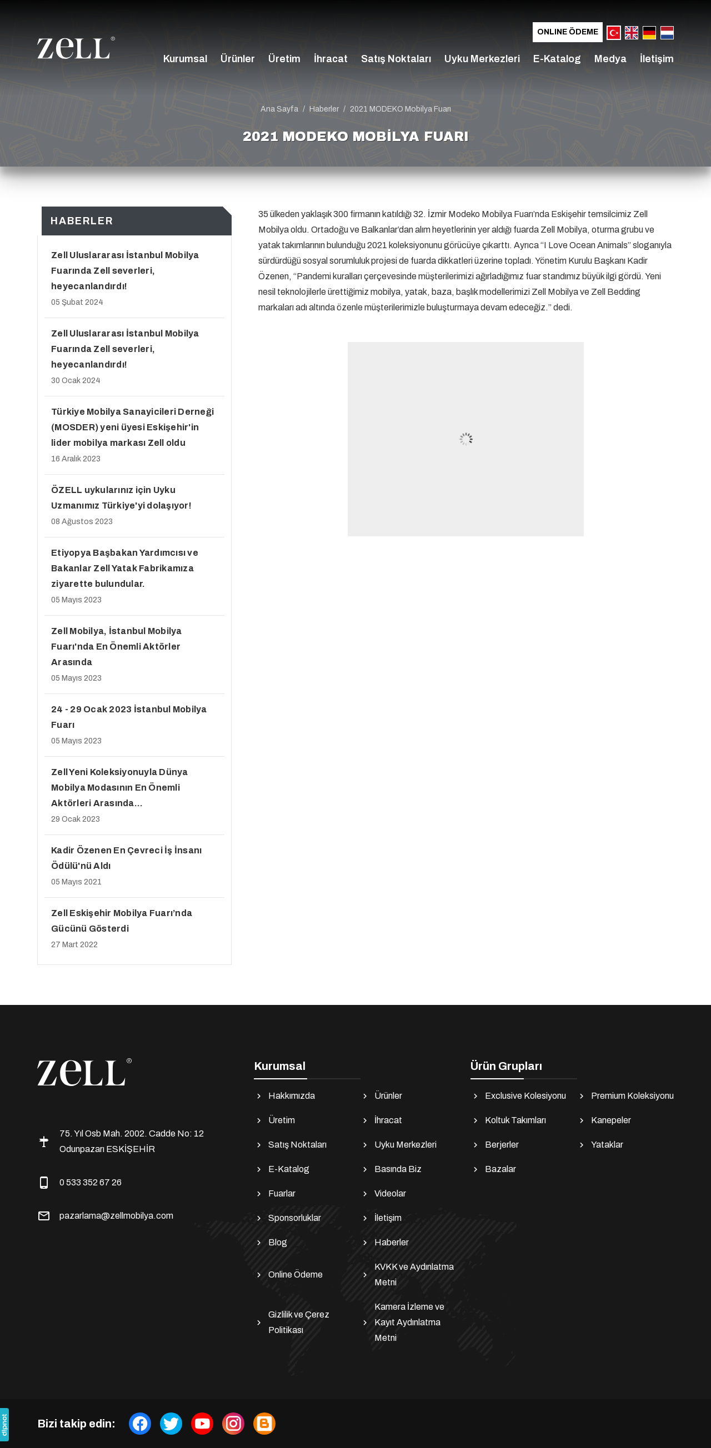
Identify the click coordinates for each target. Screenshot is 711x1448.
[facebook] (140, 1423)
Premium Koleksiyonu (625, 1096)
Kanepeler (604, 1120)
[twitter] (171, 1423)
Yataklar (600, 1145)
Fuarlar (275, 1194)
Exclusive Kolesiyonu (518, 1096)
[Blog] (264, 1423)
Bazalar (493, 1169)
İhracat (331, 58)
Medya (610, 58)
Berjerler (494, 1145)
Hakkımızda (284, 1096)
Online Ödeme (567, 32)
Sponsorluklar (287, 1218)
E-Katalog (557, 58)
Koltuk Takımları (508, 1120)
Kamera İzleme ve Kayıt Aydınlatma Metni (402, 1322)
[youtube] (202, 1423)
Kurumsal (185, 58)
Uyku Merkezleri (482, 58)
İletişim (657, 58)
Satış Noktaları (396, 58)
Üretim (284, 58)
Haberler (384, 1243)
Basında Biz (391, 1169)
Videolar (383, 1194)
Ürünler (238, 58)
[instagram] (233, 1423)
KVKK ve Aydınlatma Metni (407, 1274)
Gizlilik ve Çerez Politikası (291, 1322)
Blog (270, 1243)
